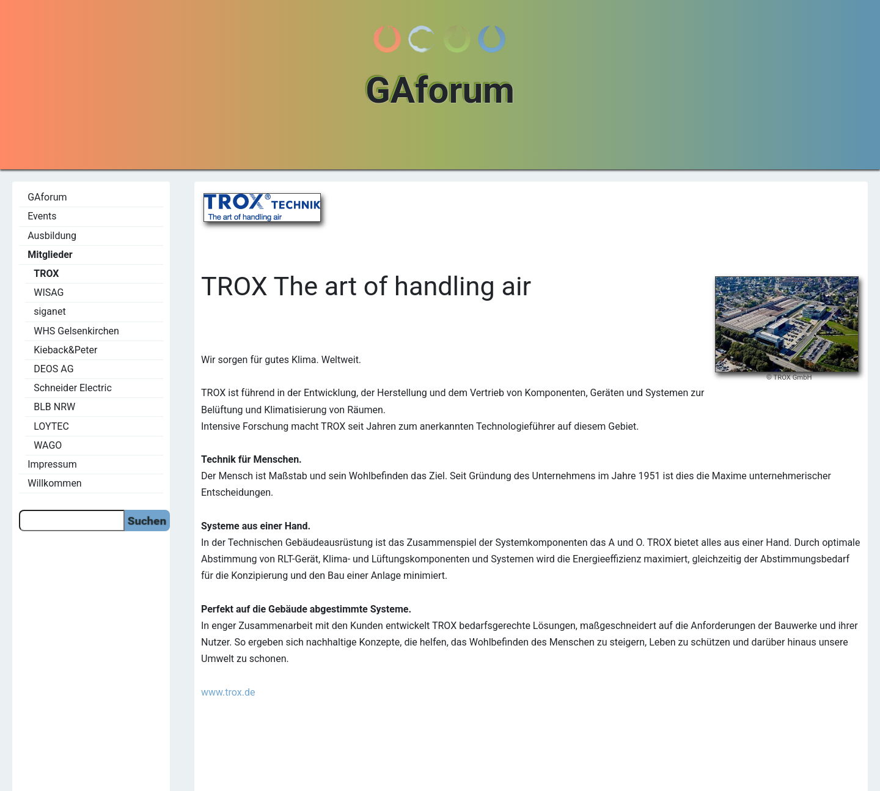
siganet (49, 311)
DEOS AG (53, 369)
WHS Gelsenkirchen (76, 331)
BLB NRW (54, 407)
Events (42, 216)
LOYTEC (51, 426)
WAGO (48, 445)
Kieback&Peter (65, 350)
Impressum (52, 464)
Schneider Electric (73, 388)
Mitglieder (50, 254)
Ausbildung (52, 235)
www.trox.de (228, 692)
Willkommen (54, 483)
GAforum (47, 197)
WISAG (49, 292)
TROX (46, 273)
